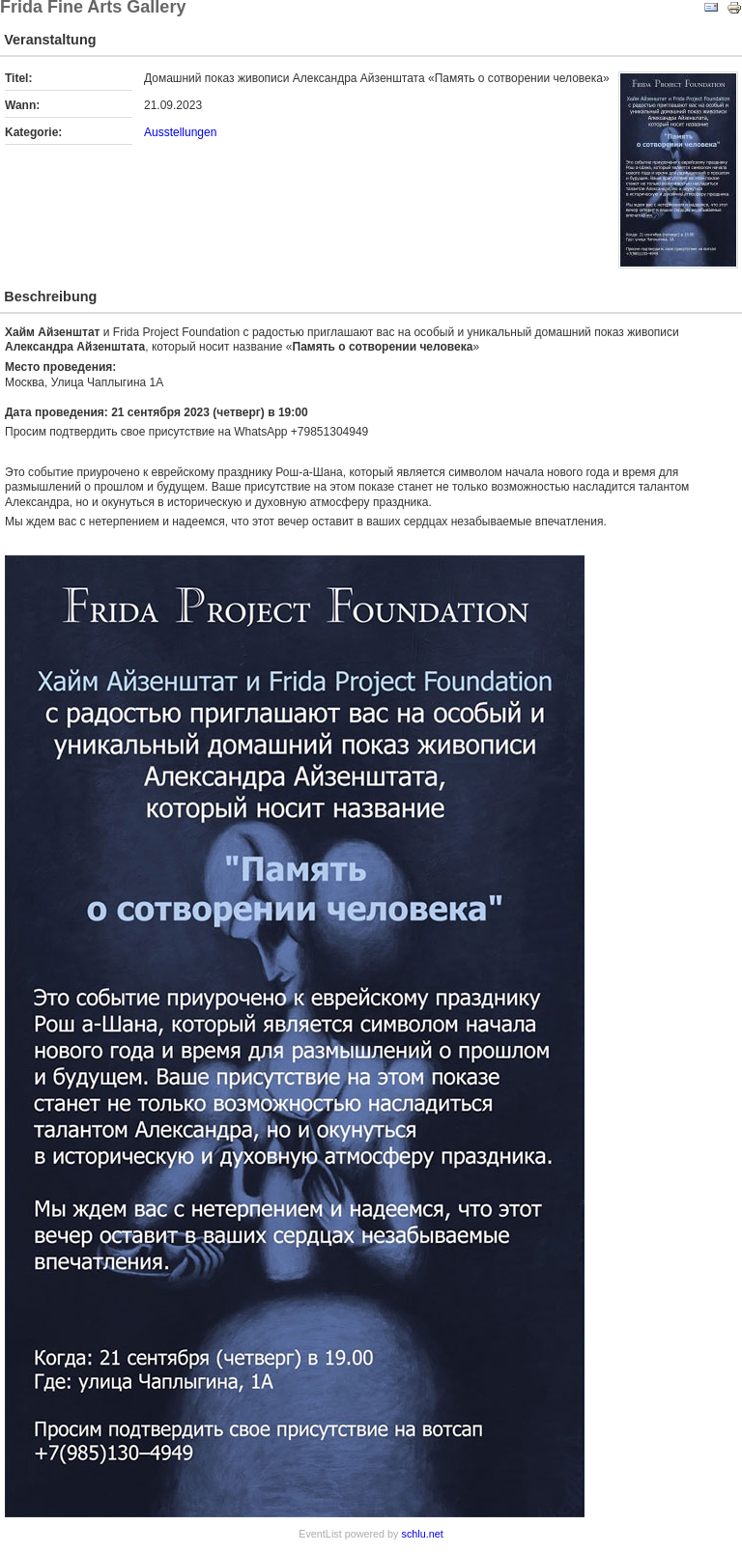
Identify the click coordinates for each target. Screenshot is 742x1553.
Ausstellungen (180, 132)
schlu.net (422, 1533)
